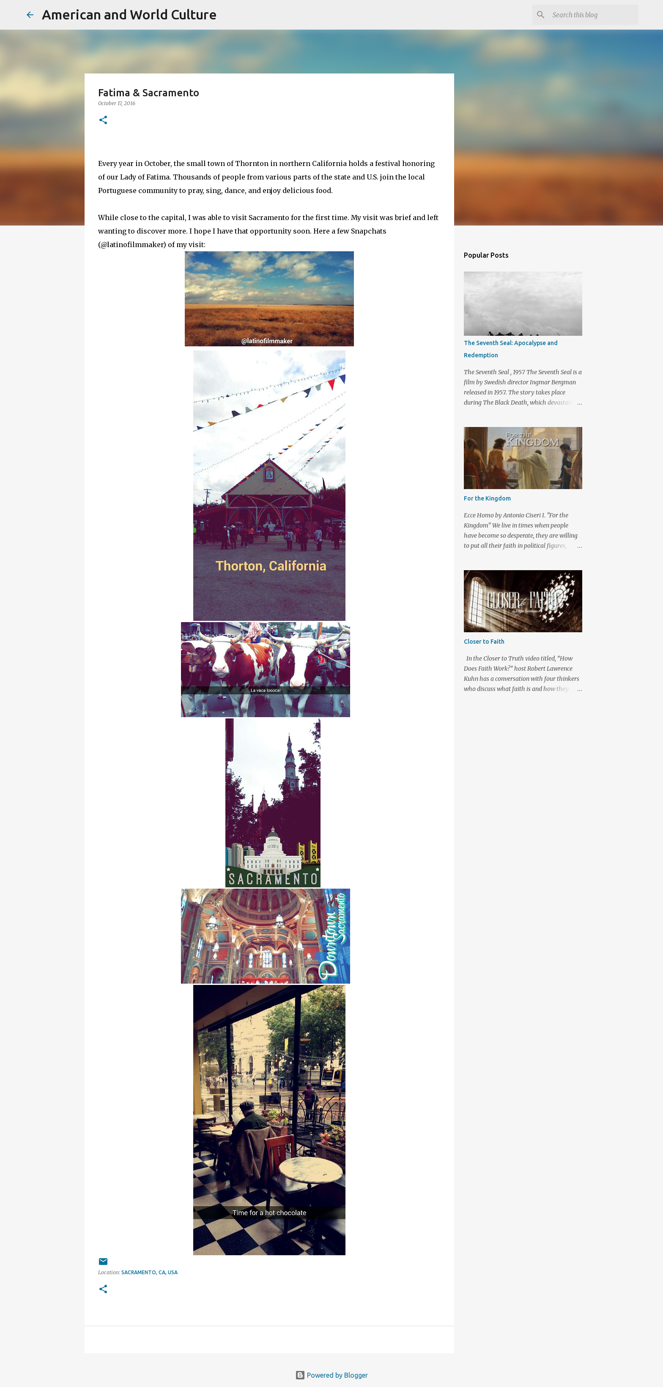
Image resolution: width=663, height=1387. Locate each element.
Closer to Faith (484, 641)
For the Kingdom (487, 498)
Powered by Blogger (331, 1375)
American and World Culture (129, 14)
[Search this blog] (593, 15)
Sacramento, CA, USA (149, 1272)
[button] (103, 120)
